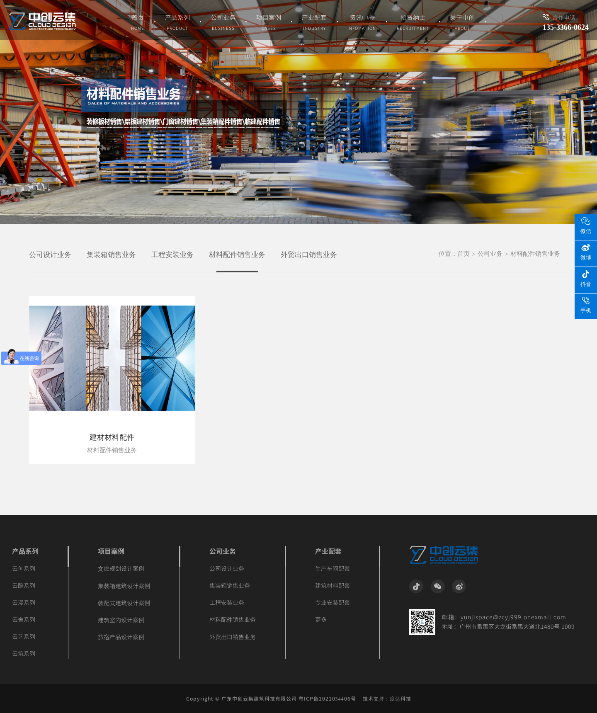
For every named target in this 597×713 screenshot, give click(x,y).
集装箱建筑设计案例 (124, 586)
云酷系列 (23, 585)
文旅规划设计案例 (121, 568)
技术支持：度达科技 (387, 698)
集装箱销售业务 (111, 255)
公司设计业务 (50, 255)
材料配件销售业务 (237, 255)
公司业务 (490, 253)
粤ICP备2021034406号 (327, 698)
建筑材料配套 (332, 585)
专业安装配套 (332, 602)
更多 (321, 619)
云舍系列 (23, 619)
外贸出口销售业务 (309, 255)
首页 (463, 253)
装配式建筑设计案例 (124, 603)
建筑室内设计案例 (121, 620)
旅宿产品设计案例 (121, 637)
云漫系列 (23, 602)
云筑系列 (23, 653)
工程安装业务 (172, 255)
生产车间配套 (332, 568)
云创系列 (23, 568)
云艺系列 (23, 636)
